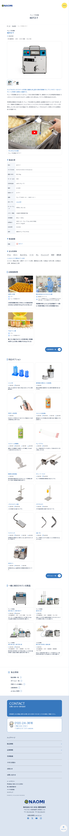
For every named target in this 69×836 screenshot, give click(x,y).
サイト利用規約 (11, 789)
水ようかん (23, 255)
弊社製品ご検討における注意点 (15, 784)
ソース (31, 255)
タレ (37, 255)
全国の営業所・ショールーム (34, 815)
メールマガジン (11, 781)
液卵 (52, 255)
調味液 (59, 255)
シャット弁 (18, 202)
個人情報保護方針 (11, 786)
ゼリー (15, 255)
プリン (9, 255)
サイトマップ (10, 792)
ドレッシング (45, 255)
